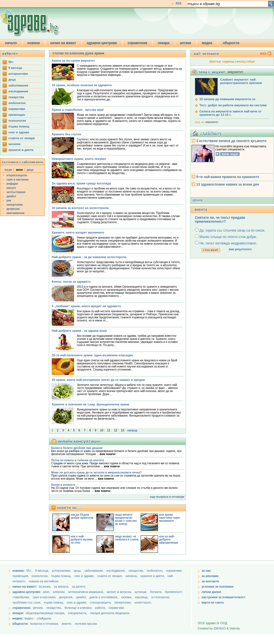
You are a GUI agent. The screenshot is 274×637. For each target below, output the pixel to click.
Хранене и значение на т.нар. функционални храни (90, 404)
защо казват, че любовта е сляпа (126, 538)
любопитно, (155, 570)
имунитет (212, 122)
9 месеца (15, 67)
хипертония (14, 204)
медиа (207, 43)
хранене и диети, (153, 576)
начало (11, 43)
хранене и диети (20, 150)
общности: (20, 623)
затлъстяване (15, 192)
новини (33, 43)
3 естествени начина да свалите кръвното (231, 141)
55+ (11, 62)
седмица (228, 61)
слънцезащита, (101, 602)
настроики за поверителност (223, 597)
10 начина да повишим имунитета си (227, 99)
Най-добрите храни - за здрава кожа (79, 330)
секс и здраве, (84, 576)
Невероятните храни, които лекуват (79, 158)
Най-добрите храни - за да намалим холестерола (89, 257)
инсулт (11, 187)
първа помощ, (61, 576)
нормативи (16, 108)
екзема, (127, 597)
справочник (137, 43)
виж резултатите (240, 249)
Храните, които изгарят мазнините (78, 232)
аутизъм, (141, 591)
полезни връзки (86, 623)
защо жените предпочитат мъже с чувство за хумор (126, 519)
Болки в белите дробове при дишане (77, 447)
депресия (13, 208)
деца (12, 79)
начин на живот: (24, 586)
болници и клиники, (78, 607)
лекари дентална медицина (109, 613)
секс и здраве (18, 132)
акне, (47, 591)
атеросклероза (16, 175)
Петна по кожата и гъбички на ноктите (77, 460)
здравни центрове (102, 43)
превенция (16, 114)
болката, (156, 591)
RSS (178, 3)
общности (231, 43)
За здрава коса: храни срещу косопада (81, 183)
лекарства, (136, 570)
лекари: (18, 613)
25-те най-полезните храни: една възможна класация (92, 355)
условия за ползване (217, 586)
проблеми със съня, (27, 602)
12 (115, 430)
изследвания (18, 91)
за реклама (210, 576)
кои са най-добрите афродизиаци (168, 539)
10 (101, 430)
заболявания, (94, 570)
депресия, (66, 597)
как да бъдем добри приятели (82, 516)
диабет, (82, 597)
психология (17, 120)
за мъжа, (45, 586)
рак (8, 200)
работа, (100, 607)
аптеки (185, 43)
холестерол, (143, 602)
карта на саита (213, 602)
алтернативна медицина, (86, 591)
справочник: (21, 607)
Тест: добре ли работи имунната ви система (233, 105)
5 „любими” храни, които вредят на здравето (86, 306)
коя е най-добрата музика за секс (82, 539)
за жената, (61, 586)
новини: (18, 570)
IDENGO (220, 628)
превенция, (21, 576)
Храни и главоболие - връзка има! (78, 109)
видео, (29, 618)
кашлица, (142, 597)
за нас (206, 570)
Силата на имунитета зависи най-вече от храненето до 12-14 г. (230, 113)
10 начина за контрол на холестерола (80, 208)
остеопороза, (160, 597)
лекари (163, 43)
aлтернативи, (62, 570)
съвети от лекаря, (110, 576)
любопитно (17, 103)
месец (241, 61)
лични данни (211, 591)
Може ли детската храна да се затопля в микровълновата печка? (96, 472)
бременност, (174, 591)
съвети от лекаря (21, 138)
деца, (78, 570)
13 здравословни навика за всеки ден (227, 184)
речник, (38, 607)
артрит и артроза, (120, 591)
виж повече (107, 454)
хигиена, (132, 576)
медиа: (17, 618)
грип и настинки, (45, 597)
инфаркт (12, 183)
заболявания (18, 85)
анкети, (67, 623)
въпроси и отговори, (44, 623)
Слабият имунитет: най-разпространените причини (241, 81)
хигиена (14, 144)
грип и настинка (17, 179)
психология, (40, 576)
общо (251, 61)
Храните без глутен (66, 134)
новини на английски (43, 581)
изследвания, (116, 570)
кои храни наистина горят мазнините (169, 517)
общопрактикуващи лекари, (45, 613)
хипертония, (123, 602)
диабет (11, 196)
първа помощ (18, 126)
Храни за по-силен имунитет (73, 60)
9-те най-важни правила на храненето (227, 177)
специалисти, (77, 613)
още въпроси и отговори (167, 496)
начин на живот (63, 43)
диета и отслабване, (104, 597)
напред (132, 430)
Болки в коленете (63, 484)
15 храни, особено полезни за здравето (82, 85)
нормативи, (174, 570)
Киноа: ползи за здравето (71, 281)
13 (122, 430)
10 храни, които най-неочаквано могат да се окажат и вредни (98, 379)
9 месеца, (42, 570)
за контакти (210, 581)
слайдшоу (44, 618)
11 (108, 430)
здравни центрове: (26, 591)
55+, (29, 570)
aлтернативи (18, 73)
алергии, (59, 591)
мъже (8, 169)
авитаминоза (15, 213)
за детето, (79, 586)
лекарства (16, 97)
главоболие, (22, 597)
